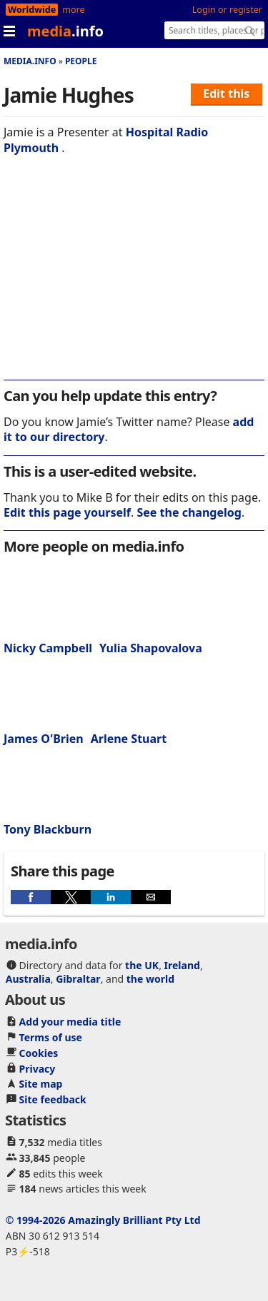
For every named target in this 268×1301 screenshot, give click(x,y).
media (65, 31)
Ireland (182, 965)
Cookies (39, 1053)
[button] (31, 897)
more (73, 10)
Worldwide (32, 10)
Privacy (37, 1068)
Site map (41, 1083)
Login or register (227, 10)
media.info (30, 61)
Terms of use (50, 1037)
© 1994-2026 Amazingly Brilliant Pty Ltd (103, 1220)
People (81, 61)
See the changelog (189, 512)
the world (150, 979)
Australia (28, 979)
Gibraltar (78, 979)
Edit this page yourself (67, 512)
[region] (134, 277)
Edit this (226, 93)
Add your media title (70, 1021)
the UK (142, 965)
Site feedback (52, 1099)
